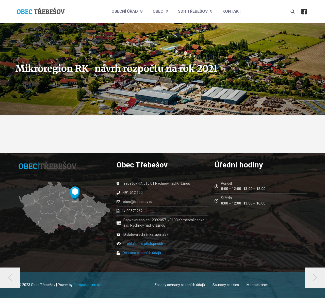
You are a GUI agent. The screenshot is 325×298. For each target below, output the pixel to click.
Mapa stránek (258, 285)
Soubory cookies (226, 285)
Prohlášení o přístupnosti (143, 244)
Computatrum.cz (87, 285)
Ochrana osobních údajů (141, 253)
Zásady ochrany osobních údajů (179, 285)
